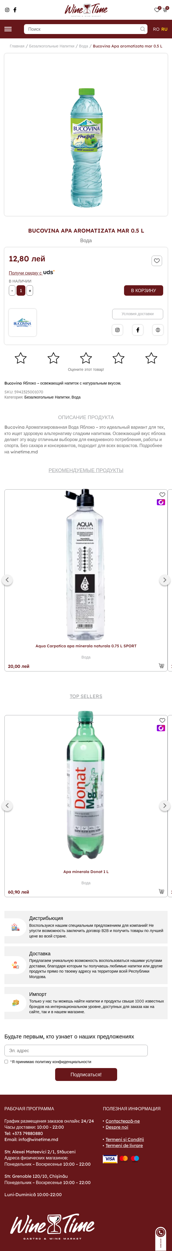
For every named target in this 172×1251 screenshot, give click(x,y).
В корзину (143, 290)
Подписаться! (86, 1074)
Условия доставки (138, 313)
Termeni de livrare (124, 1145)
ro (156, 29)
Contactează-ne (123, 1121)
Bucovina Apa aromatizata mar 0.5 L (127, 46)
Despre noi (117, 1127)
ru (164, 29)
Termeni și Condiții (125, 1139)
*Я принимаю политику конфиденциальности (50, 1062)
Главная (17, 46)
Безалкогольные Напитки (51, 46)
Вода (83, 46)
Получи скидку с (32, 273)
